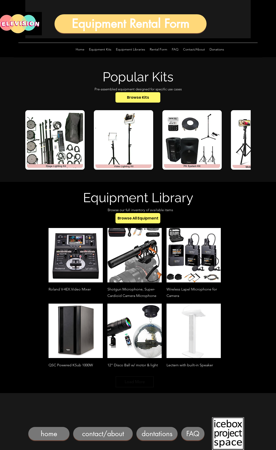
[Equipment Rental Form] (131, 23)
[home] (48, 433)
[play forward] (245, 140)
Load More (135, 381)
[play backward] (31, 140)
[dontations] (157, 433)
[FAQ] (192, 433)
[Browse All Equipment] (137, 218)
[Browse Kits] (137, 97)
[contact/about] (103, 433)
